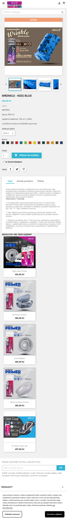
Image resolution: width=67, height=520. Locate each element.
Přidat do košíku (26, 155)
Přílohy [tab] (40, 181)
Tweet (17, 169)
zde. (53, 505)
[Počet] (5, 155)
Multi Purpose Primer (19, 402)
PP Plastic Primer (19, 315)
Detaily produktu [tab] (25, 181)
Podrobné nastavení (12, 514)
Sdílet (10, 169)
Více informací (8, 508)
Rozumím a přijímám (54, 514)
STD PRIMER (19, 358)
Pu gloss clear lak (19, 446)
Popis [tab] (10, 181)
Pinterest (23, 169)
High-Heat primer (19, 271)
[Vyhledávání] (33, 12)
